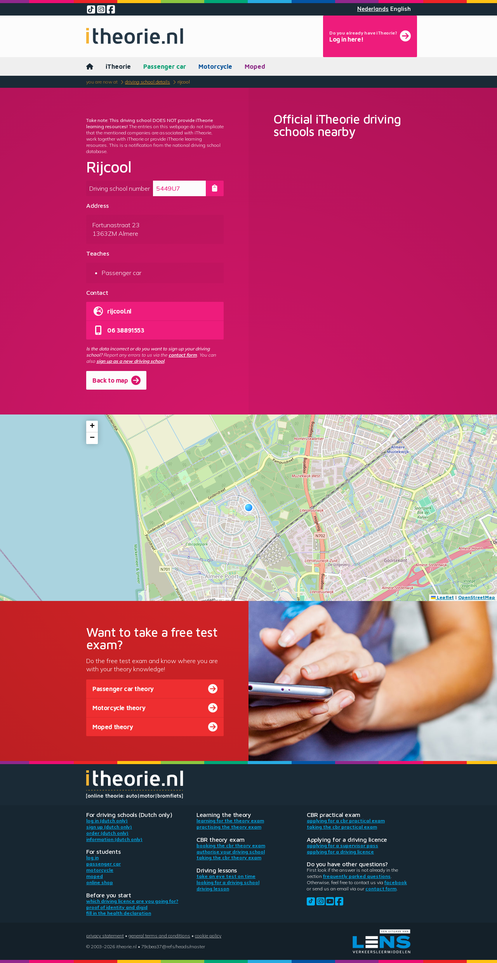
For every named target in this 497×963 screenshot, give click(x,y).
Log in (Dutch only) (107, 821)
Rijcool (183, 82)
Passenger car (164, 66)
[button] (249, 507)
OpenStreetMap (476, 597)
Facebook (395, 882)
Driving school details (147, 82)
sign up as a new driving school (130, 361)
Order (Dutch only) (107, 833)
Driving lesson (212, 889)
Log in (92, 857)
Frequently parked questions (357, 876)
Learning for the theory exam (230, 821)
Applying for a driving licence (340, 852)
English (400, 9)
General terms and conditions (159, 936)
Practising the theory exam (228, 827)
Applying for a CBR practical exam (346, 821)
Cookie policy (208, 936)
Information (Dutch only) (114, 839)
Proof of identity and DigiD (117, 907)
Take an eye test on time (225, 876)
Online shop (99, 882)
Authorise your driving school (230, 852)
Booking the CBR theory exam (230, 845)
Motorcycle (215, 66)
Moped (255, 66)
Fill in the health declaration (118, 913)
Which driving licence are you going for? (132, 901)
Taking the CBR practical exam (342, 827)
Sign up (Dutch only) (109, 827)
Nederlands (373, 9)
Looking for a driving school (227, 882)
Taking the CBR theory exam (228, 857)
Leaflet (442, 597)
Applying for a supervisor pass (342, 845)
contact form (183, 355)
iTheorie (118, 66)
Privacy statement (105, 936)
